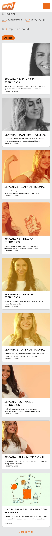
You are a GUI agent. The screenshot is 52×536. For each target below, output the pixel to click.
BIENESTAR (15, 20)
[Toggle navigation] (46, 6)
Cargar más (26, 531)
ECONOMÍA (38, 20)
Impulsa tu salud (18, 29)
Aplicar (8, 38)
